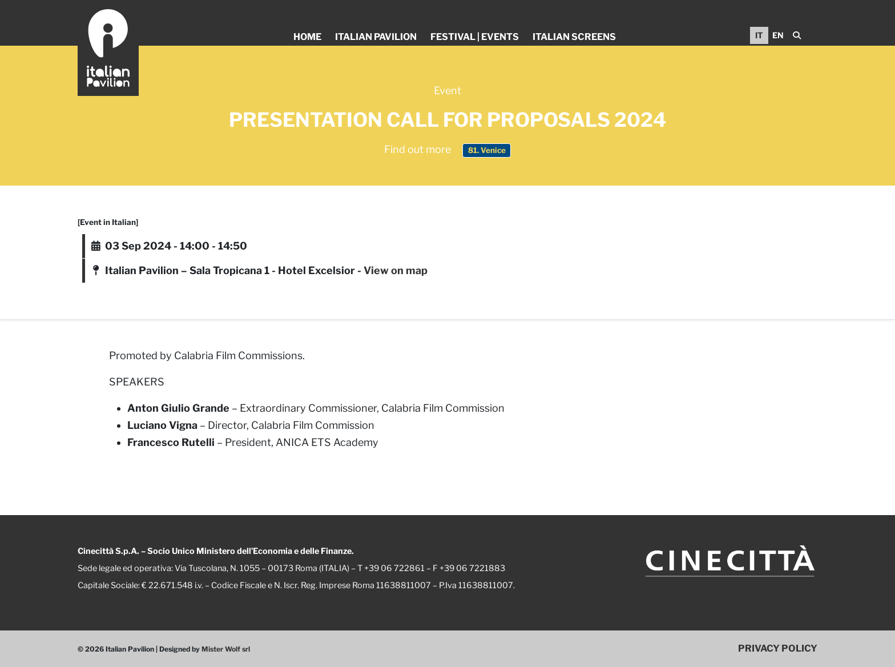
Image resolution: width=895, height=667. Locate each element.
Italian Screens (574, 36)
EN (778, 35)
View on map (396, 270)
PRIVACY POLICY (777, 648)
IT (759, 35)
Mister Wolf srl (225, 649)
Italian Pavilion (376, 36)
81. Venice (487, 150)
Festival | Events (474, 36)
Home (307, 36)
